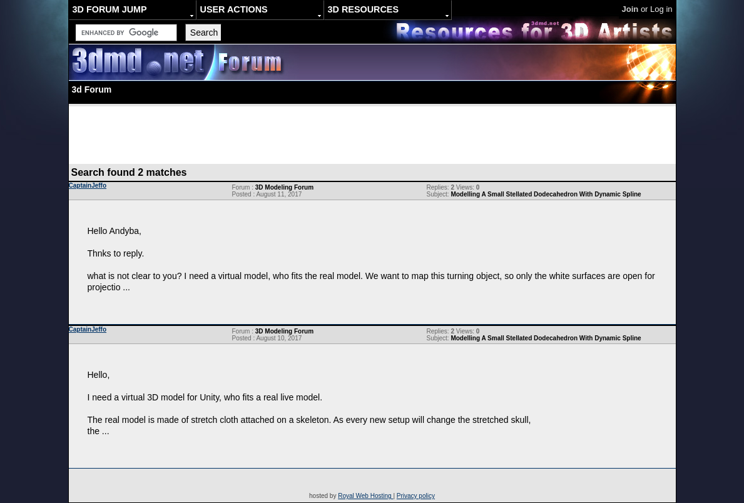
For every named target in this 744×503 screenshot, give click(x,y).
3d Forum (92, 89)
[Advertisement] (372, 134)
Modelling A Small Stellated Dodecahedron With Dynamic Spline (546, 194)
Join (630, 9)
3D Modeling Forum (284, 187)
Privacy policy (416, 495)
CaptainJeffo (88, 185)
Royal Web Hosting (365, 495)
